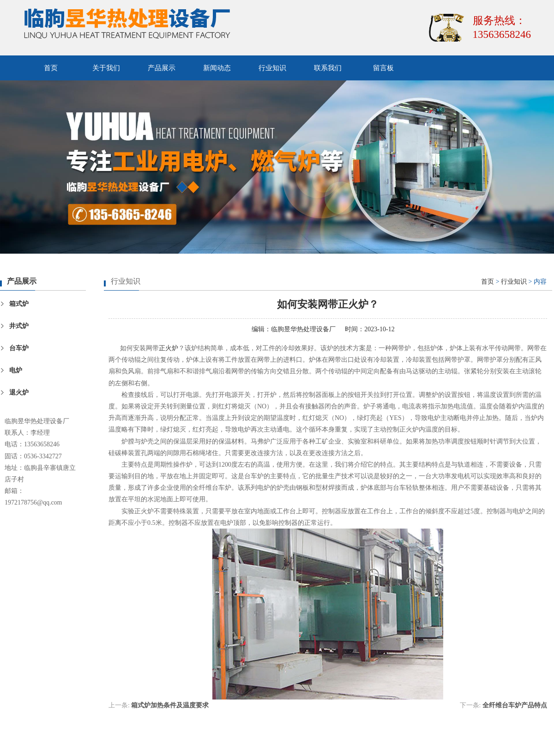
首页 (51, 68)
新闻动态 (217, 68)
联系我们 (328, 68)
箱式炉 (19, 303)
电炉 (15, 370)
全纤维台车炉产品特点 (514, 705)
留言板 (383, 68)
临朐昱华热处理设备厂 (303, 329)
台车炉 (19, 348)
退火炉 (19, 392)
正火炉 (168, 348)
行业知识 (272, 68)
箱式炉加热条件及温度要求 (170, 705)
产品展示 (161, 68)
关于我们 (106, 68)
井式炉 (19, 325)
